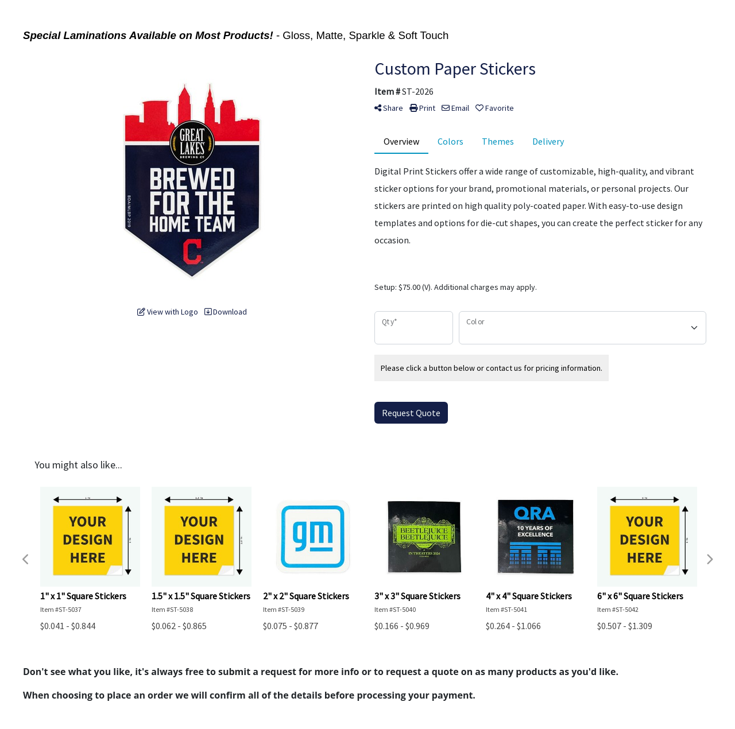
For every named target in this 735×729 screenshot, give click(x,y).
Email (455, 108)
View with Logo (167, 312)
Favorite (494, 108)
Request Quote (411, 412)
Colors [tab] (450, 141)
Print (422, 108)
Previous (26, 559)
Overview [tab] (401, 141)
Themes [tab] (498, 141)
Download (225, 312)
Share (388, 108)
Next (709, 559)
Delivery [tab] (548, 141)
